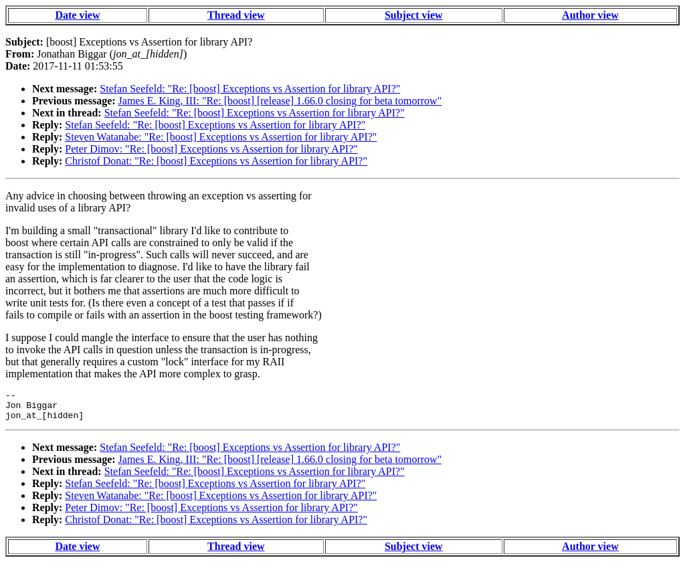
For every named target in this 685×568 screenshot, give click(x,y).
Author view (590, 15)
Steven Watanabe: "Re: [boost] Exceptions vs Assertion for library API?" (221, 137)
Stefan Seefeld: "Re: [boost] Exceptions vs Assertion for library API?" (250, 88)
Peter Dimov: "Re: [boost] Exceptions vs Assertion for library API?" (211, 149)
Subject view (414, 15)
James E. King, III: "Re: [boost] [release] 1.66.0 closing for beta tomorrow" (280, 100)
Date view (77, 15)
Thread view (235, 15)
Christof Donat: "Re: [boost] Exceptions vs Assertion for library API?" (216, 161)
